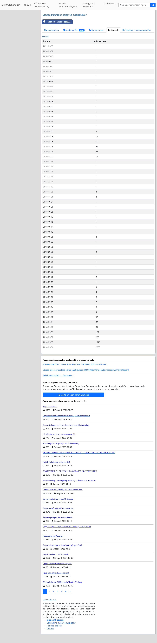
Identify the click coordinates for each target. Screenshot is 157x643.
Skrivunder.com (10, 4)
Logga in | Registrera (89, 5)
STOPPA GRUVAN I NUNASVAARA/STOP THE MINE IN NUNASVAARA (74, 364)
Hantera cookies (54, 625)
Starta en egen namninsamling (73, 395)
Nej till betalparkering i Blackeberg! (58, 375)
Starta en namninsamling (41, 5)
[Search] (134, 5)
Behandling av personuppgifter (136, 30)
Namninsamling (51, 30)
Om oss (50, 628)
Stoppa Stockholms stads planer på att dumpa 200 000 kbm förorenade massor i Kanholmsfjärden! (86, 370)
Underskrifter (74, 30)
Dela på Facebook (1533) (56, 22)
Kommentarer (96, 30)
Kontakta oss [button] (110, 3)
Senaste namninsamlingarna (68, 5)
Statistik (113, 30)
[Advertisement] (19, 46)
